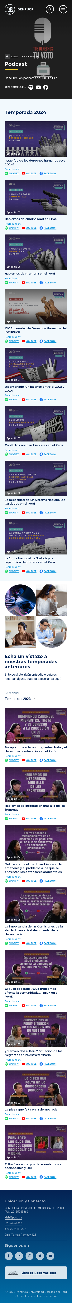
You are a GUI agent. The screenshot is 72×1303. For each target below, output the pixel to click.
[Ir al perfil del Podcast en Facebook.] (45, 87)
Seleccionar (12, 693)
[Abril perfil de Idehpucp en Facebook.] (9, 1256)
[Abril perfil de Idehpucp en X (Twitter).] (40, 1256)
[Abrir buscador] (50, 9)
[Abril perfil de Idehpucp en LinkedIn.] (19, 1256)
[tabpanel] (36, 944)
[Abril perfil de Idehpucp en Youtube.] (50, 1256)
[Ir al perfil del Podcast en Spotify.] (30, 87)
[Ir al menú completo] (63, 9)
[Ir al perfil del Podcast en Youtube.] (38, 87)
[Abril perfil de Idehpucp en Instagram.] (30, 1256)
